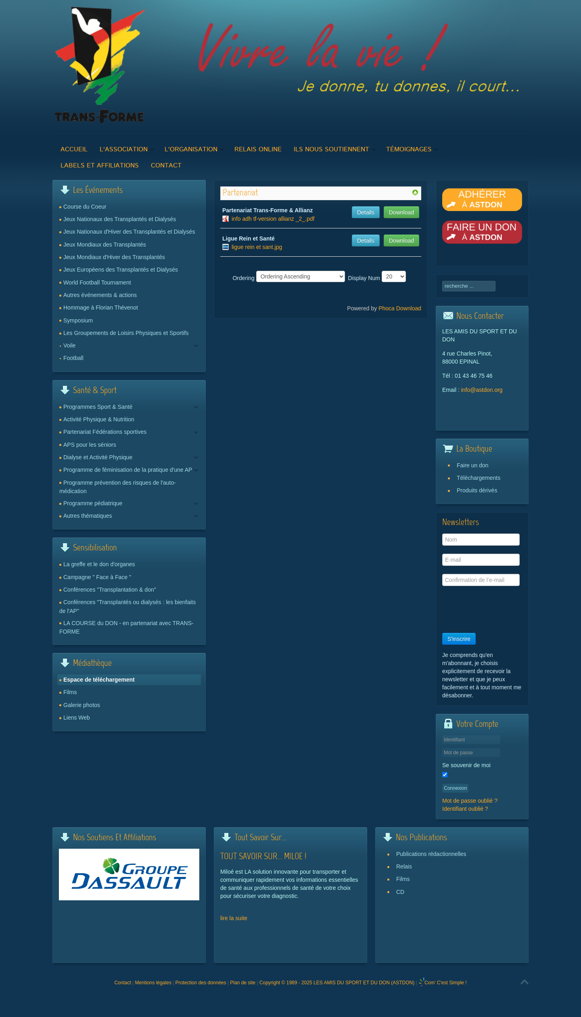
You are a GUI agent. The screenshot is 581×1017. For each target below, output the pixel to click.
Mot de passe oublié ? (469, 800)
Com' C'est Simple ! (445, 983)
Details (365, 212)
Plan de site (242, 983)
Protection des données (200, 983)
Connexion (455, 788)
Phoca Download (399, 308)
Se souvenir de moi (466, 765)
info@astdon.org (482, 390)
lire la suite (233, 918)
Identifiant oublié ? (465, 809)
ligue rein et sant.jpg (257, 247)
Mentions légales (153, 983)
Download (401, 212)
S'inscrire (458, 639)
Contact (122, 983)
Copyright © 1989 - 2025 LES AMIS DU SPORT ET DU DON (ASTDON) (336, 983)
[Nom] (481, 540)
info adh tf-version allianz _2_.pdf (273, 219)
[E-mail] (481, 560)
